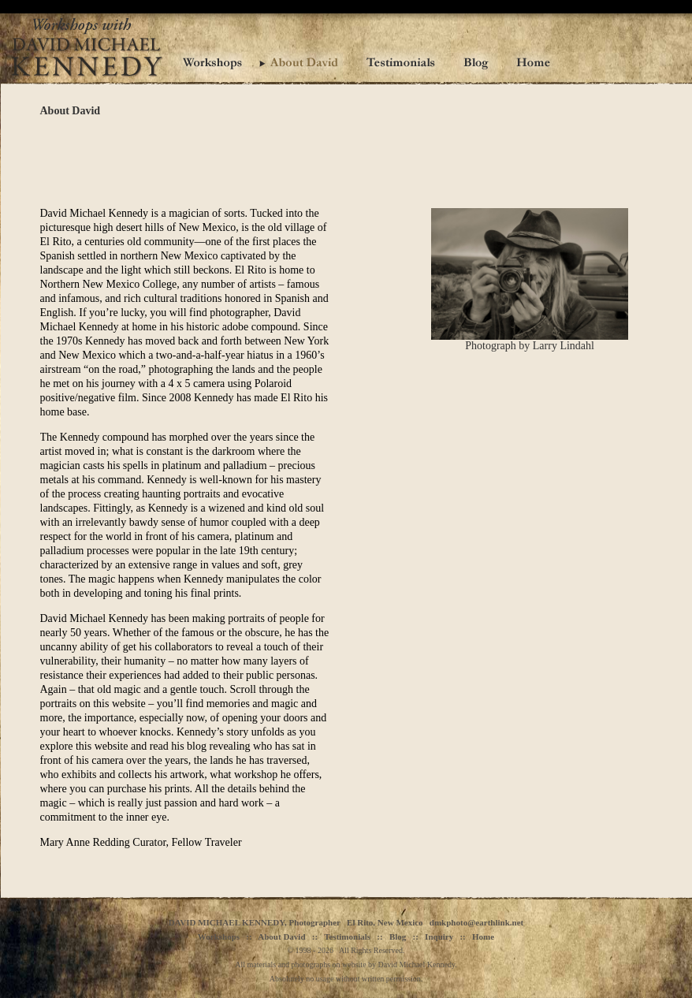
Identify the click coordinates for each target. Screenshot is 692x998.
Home (483, 936)
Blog (397, 936)
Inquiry (439, 936)
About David (281, 936)
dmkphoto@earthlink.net (476, 922)
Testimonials (347, 936)
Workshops (219, 936)
